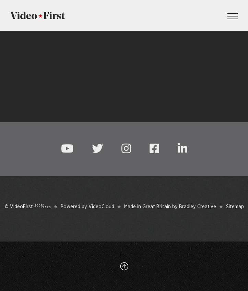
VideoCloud (101, 206)
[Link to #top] (124, 266)
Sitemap (235, 206)
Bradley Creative (197, 206)
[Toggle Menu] (232, 16)
